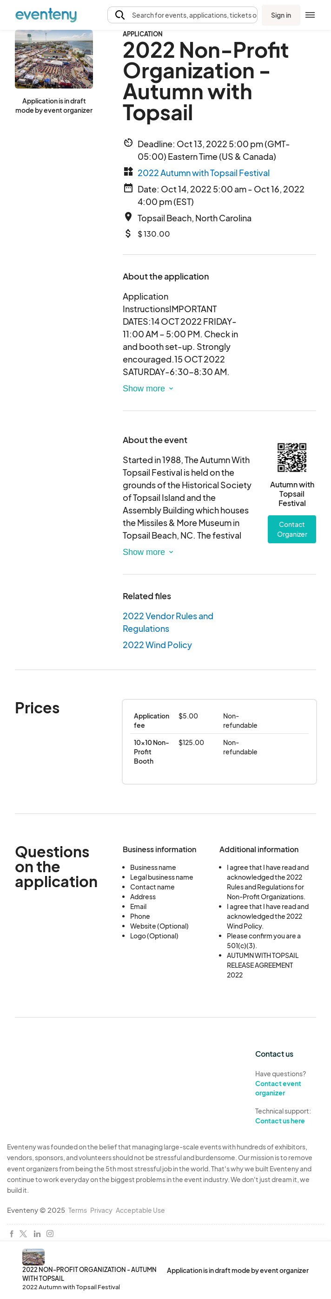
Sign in (281, 15)
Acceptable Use (140, 1210)
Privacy (101, 1210)
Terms (77, 1210)
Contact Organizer (292, 529)
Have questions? (289, 1083)
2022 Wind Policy (157, 644)
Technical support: (289, 1116)
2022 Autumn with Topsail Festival (204, 172)
